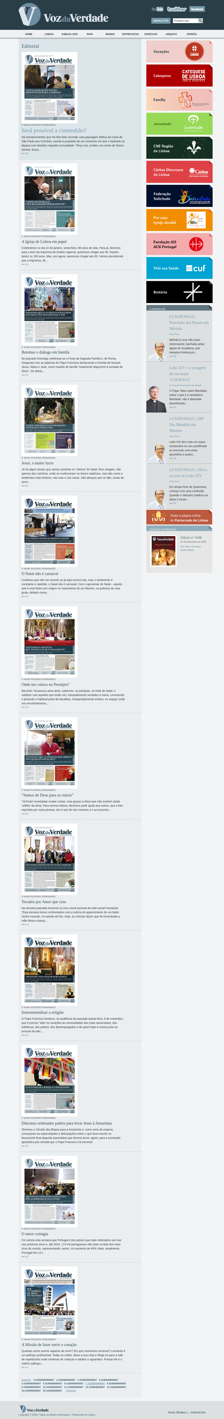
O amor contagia (35, 1234)
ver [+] (25, 153)
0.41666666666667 (44, 1380)
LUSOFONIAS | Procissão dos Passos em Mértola (189, 322)
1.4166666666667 (65, 1380)
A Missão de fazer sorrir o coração (49, 1344)
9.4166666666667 (31, 1387)
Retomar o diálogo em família (45, 352)
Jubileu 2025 (69, 34)
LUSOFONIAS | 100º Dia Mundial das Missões (186, 424)
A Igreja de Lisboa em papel (44, 241)
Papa (90, 34)
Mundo (110, 34)
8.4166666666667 (116, 1383)
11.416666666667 (74, 1387)
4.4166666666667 (31, 1383)
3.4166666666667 (108, 1380)
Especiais (151, 34)
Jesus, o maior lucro (38, 463)
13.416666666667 (116, 1387)
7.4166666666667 (95, 1383)
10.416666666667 (52, 1387)
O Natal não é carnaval (40, 573)
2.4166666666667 (87, 1380)
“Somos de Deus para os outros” (47, 795)
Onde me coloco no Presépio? (45, 684)
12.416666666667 (95, 1387)
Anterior (26, 1380)
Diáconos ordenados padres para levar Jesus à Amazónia (67, 1123)
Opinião (192, 34)
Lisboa (49, 34)
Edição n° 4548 (191, 537)
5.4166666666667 (52, 1383)
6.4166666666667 (74, 1383)
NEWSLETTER (160, 20)
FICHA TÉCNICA (177, 1412)
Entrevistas (130, 34)
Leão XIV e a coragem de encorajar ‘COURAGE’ (187, 373)
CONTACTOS (197, 1412)
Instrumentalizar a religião (43, 1012)
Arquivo (171, 34)
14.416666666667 (31, 1390)
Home (28, 34)
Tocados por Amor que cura (44, 902)
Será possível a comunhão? (54, 130)
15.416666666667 (52, 1390)
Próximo (71, 1390)
